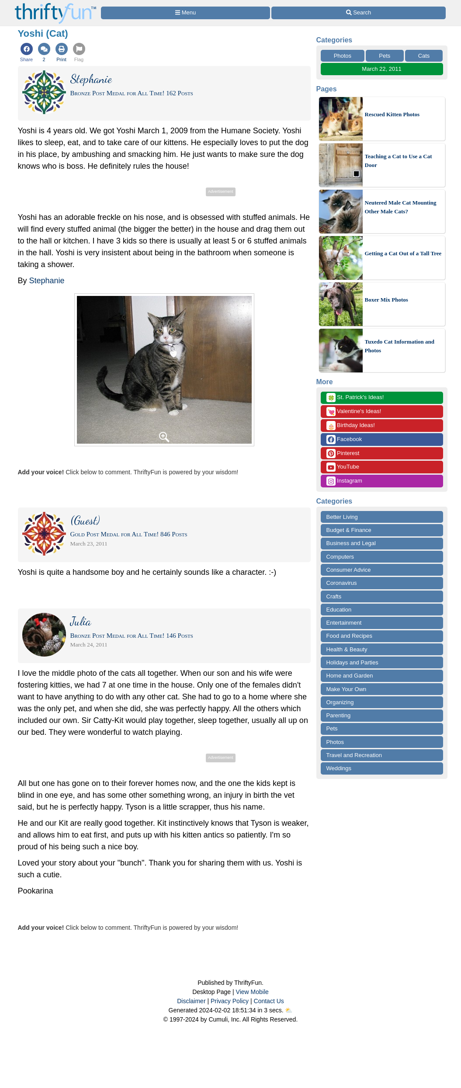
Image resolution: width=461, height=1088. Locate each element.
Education (339, 609)
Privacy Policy (230, 1001)
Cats (424, 55)
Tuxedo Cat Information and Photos (400, 346)
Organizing (340, 702)
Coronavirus (341, 583)
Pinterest (343, 453)
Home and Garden (349, 675)
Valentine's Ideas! (353, 411)
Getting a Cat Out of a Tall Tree (403, 253)
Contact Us (269, 1001)
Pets (384, 55)
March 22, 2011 (381, 69)
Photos (342, 55)
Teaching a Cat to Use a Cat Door (398, 160)
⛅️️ (288, 1010)
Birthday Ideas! (350, 425)
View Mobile (252, 991)
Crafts (334, 596)
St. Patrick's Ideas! (355, 397)
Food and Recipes (349, 636)
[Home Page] (55, 5)
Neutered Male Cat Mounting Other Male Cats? (401, 207)
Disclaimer (191, 1001)
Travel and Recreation (354, 755)
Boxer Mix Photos (386, 299)
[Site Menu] (185, 13)
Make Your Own (346, 689)
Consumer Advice (348, 570)
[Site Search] (358, 13)
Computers (340, 556)
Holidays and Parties (352, 662)
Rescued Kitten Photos (392, 114)
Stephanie (47, 280)
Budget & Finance (348, 530)
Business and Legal (351, 543)
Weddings (339, 768)
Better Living (342, 517)
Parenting (338, 715)
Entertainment (344, 622)
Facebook (344, 439)
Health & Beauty (346, 649)
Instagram (344, 481)
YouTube (342, 467)
